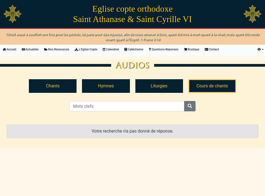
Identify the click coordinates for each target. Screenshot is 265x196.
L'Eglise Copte (86, 49)
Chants (53, 85)
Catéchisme (133, 49)
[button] (260, 49)
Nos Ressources (56, 49)
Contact (212, 49)
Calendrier (111, 49)
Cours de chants (212, 85)
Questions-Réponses (163, 49)
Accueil (11, 49)
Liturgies (159, 85)
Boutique (191, 49)
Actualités (30, 49)
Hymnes (106, 85)
